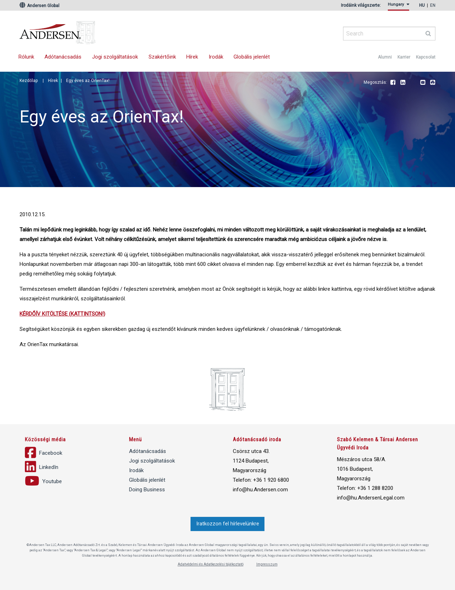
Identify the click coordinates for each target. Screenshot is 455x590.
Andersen (126, 30)
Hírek (192, 57)
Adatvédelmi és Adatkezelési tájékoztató (210, 564)
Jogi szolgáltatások (115, 57)
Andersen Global (39, 5)
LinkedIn (403, 83)
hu (422, 5)
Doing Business (147, 489)
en (432, 5)
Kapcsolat (425, 57)
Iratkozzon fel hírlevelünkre (227, 524)
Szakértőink (162, 57)
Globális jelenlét (252, 57)
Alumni (385, 57)
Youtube (413, 83)
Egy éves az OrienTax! (87, 80)
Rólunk (26, 57)
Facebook (393, 83)
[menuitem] (400, 6)
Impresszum (267, 564)
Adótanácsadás (62, 57)
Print (432, 83)
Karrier (403, 57)
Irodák (216, 57)
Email (422, 83)
